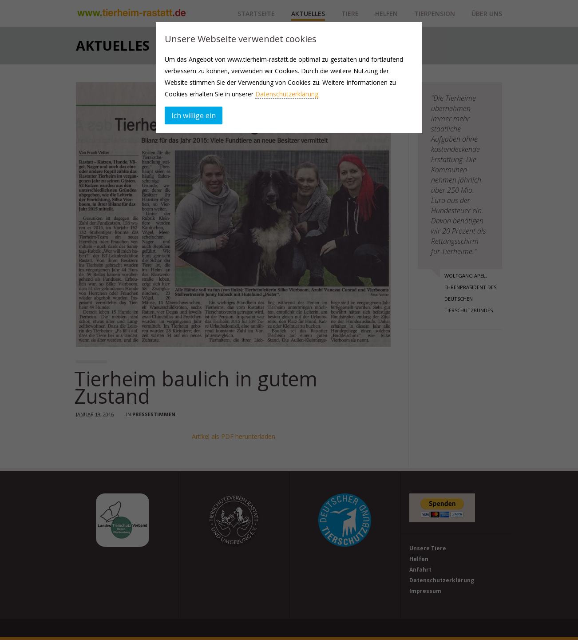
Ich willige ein (193, 115)
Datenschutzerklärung (286, 94)
